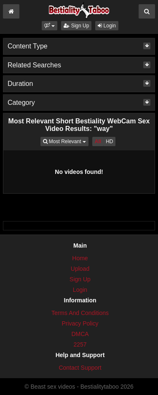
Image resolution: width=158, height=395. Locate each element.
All (98, 141)
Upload (80, 268)
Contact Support (80, 367)
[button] (49, 25)
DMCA (79, 334)
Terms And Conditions (80, 313)
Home (80, 258)
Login (107, 26)
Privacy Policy (80, 323)
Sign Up (76, 26)
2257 (79, 344)
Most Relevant (65, 140)
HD (109, 141)
